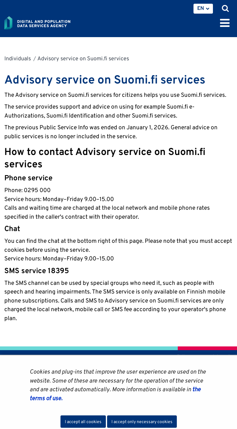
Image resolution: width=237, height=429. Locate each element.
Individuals (17, 58)
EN (200, 8)
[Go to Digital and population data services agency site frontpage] (51, 21)
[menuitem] (203, 9)
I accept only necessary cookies (142, 421)
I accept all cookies (83, 421)
